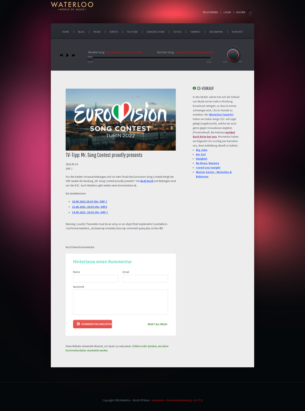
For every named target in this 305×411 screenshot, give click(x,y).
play (67, 55)
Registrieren (210, 12)
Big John (201, 150)
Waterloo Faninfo (221, 114)
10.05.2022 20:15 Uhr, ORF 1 (89, 201)
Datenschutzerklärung (178, 400)
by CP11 (198, 400)
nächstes (74, 55)
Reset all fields (157, 324)
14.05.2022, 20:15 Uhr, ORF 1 (90, 212)
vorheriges (61, 55)
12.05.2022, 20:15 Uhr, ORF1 (89, 207)
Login (227, 12)
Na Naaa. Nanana (207, 163)
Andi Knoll (146, 181)
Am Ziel (201, 154)
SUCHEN (240, 12)
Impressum (158, 400)
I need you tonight (208, 167)
